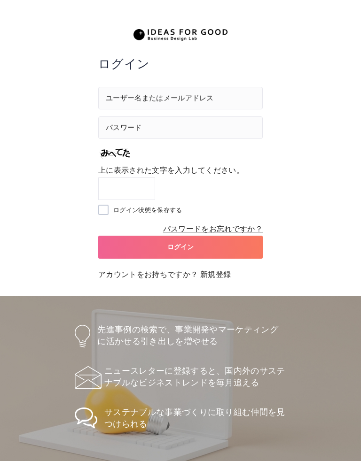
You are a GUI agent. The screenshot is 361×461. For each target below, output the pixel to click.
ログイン (180, 247)
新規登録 (215, 274)
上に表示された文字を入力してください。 (171, 170)
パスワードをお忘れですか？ (213, 229)
